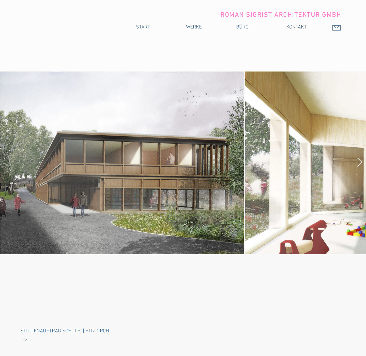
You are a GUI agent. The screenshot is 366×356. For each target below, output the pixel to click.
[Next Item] (360, 163)
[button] (31, 339)
